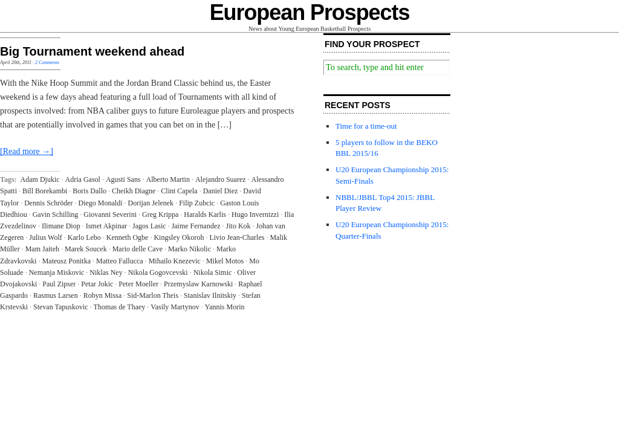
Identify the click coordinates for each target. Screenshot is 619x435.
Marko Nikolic (189, 249)
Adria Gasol (82, 179)
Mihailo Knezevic (175, 261)
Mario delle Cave (137, 249)
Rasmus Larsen (55, 295)
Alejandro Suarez (220, 179)
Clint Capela (179, 191)
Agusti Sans (123, 179)
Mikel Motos (225, 261)
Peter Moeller (138, 284)
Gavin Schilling (56, 214)
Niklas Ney (105, 272)
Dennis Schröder (48, 203)
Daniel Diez (220, 191)
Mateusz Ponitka (66, 261)
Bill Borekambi (44, 191)
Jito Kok (238, 226)
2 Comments (47, 62)
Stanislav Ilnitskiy (210, 295)
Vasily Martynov (175, 307)
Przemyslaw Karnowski (198, 284)
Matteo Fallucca (119, 261)
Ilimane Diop (61, 226)
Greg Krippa (160, 214)
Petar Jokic (97, 284)
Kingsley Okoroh (179, 237)
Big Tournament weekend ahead (92, 51)
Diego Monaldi (100, 203)
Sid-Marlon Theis (152, 295)
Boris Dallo (89, 191)
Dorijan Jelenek (150, 203)
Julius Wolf (45, 237)
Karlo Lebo (84, 237)
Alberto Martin (168, 179)
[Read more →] (26, 151)
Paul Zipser (59, 284)
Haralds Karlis (205, 214)
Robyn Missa (102, 295)
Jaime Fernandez (196, 226)
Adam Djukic (40, 179)
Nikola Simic (212, 272)
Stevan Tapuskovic (60, 307)
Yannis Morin (225, 307)
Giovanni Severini (110, 214)
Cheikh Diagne (133, 191)
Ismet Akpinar (106, 226)
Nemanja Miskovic (57, 272)
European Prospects (310, 12)
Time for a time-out (366, 125)
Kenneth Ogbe (127, 237)
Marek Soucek (86, 249)
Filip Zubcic (197, 203)
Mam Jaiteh (42, 249)
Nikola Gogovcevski (158, 272)
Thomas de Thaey (120, 307)
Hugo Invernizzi (255, 214)
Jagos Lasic (149, 226)
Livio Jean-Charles (236, 237)
